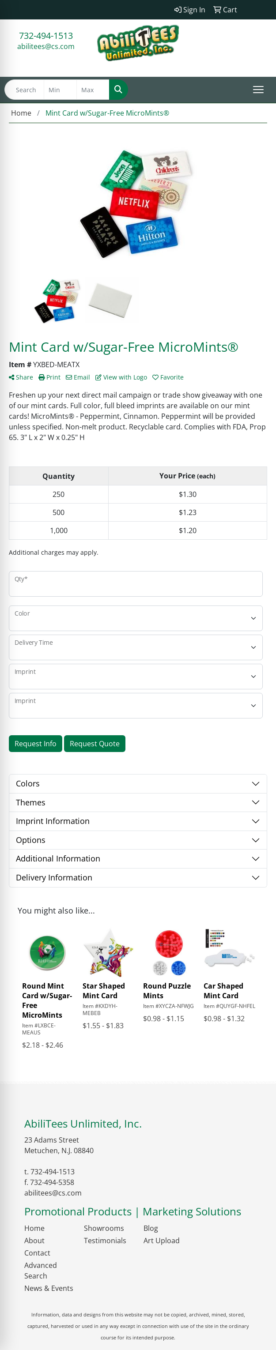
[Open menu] (258, 89)
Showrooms (104, 1228)
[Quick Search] (24, 89)
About (34, 1240)
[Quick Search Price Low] (60, 89)
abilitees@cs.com (46, 46)
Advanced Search (40, 1270)
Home (34, 1228)
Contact (37, 1253)
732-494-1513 (46, 35)
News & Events (48, 1288)
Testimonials (105, 1240)
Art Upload (162, 1240)
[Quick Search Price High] (93, 89)
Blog (151, 1228)
